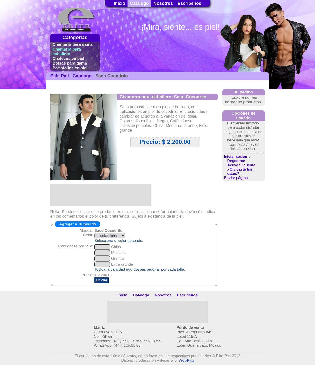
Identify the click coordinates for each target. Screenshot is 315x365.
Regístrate (236, 161)
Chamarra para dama (73, 44)
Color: (88, 235)
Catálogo (139, 3)
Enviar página (236, 178)
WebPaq (186, 360)
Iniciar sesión (237, 156)
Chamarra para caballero (67, 51)
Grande (117, 258)
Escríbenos (189, 3)
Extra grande (122, 264)
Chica (116, 247)
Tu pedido (243, 92)
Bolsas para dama (70, 63)
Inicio (119, 3)
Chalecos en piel (68, 58)
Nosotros (163, 3)
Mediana (118, 253)
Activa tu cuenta (241, 165)
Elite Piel (59, 75)
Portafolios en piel (70, 68)
